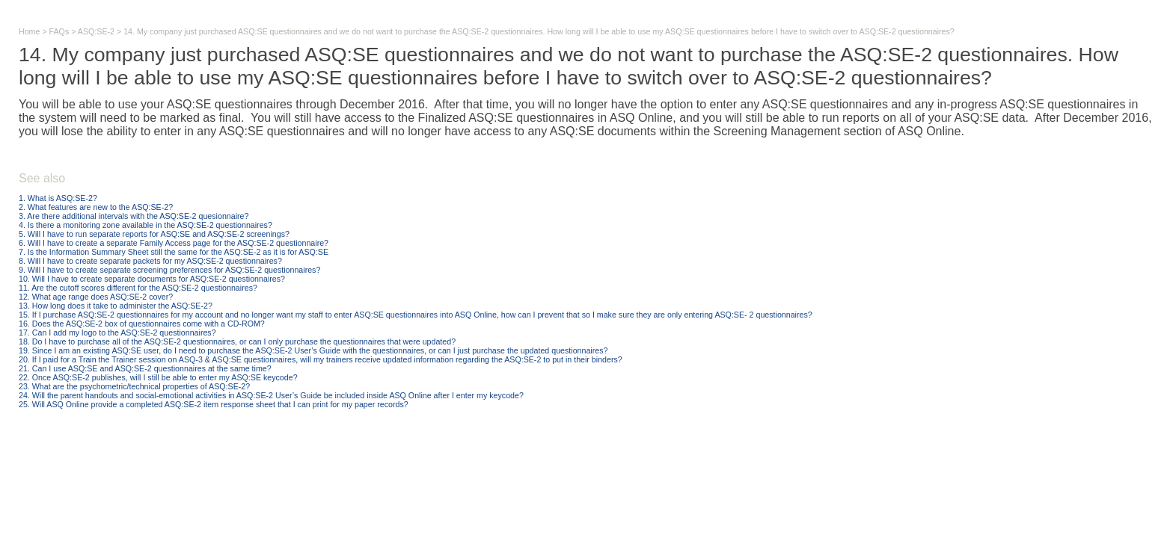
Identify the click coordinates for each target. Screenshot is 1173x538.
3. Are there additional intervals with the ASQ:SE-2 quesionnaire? (133, 215)
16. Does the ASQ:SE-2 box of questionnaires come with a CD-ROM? (142, 323)
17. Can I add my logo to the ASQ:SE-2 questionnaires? (117, 332)
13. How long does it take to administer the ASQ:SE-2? (115, 305)
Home (29, 31)
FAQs (59, 31)
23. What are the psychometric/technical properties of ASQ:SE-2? (134, 386)
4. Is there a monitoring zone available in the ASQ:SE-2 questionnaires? (145, 224)
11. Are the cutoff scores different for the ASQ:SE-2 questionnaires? (138, 287)
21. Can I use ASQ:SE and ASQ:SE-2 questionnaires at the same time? (145, 368)
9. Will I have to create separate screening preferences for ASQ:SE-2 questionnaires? (169, 269)
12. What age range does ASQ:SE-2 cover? (96, 296)
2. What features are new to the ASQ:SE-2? (96, 206)
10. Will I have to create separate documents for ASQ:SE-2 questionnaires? (152, 278)
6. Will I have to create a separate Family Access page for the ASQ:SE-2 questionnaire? (173, 242)
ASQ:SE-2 (96, 31)
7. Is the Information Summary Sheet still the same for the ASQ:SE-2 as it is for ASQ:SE (173, 251)
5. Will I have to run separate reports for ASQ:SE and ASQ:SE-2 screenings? (154, 233)
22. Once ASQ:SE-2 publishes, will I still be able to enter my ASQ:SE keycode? (158, 377)
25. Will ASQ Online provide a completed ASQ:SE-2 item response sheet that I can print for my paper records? (213, 404)
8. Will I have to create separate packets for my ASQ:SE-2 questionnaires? (150, 260)
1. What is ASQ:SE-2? (58, 198)
